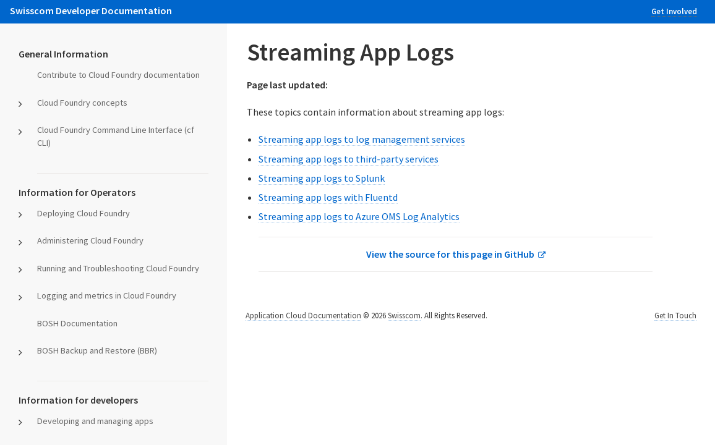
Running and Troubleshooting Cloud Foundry (118, 268)
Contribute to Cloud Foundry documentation (118, 74)
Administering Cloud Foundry (90, 240)
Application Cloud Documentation (303, 315)
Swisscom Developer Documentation (91, 10)
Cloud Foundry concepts (82, 102)
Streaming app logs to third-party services (349, 159)
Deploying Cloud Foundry (83, 213)
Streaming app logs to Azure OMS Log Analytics (359, 216)
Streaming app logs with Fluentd (328, 197)
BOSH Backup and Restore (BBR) (97, 350)
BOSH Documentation (77, 323)
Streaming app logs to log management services (362, 139)
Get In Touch (675, 315)
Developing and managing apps (95, 420)
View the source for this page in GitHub (450, 254)
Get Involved (674, 11)
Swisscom (404, 315)
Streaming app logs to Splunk (322, 178)
